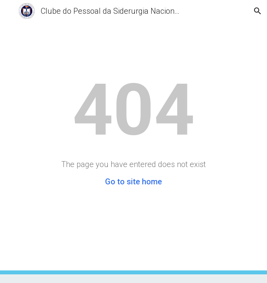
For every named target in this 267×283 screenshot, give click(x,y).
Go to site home (133, 181)
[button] (9, 11)
